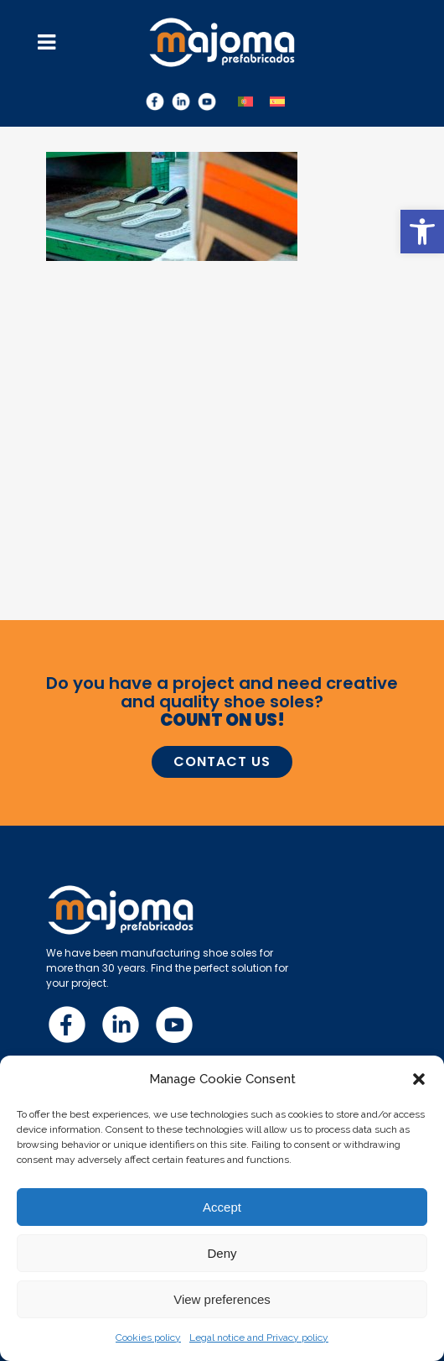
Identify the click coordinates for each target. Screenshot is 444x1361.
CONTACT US (222, 761)
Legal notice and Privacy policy (258, 1337)
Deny (221, 1253)
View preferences (222, 1299)
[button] (422, 231)
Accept (222, 1207)
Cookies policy (148, 1337)
